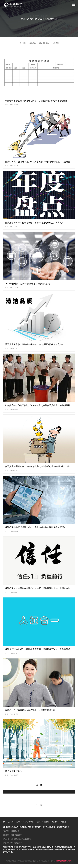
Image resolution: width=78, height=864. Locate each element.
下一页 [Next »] (39, 805)
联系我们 (63, 822)
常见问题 (32, 43)
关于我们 (11, 822)
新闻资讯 (46, 822)
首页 (4, 822)
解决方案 (38, 822)
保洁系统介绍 (29, 822)
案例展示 (19, 822)
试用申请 (55, 822)
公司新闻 (55, 43)
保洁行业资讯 (44, 43)
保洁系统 (22, 43)
